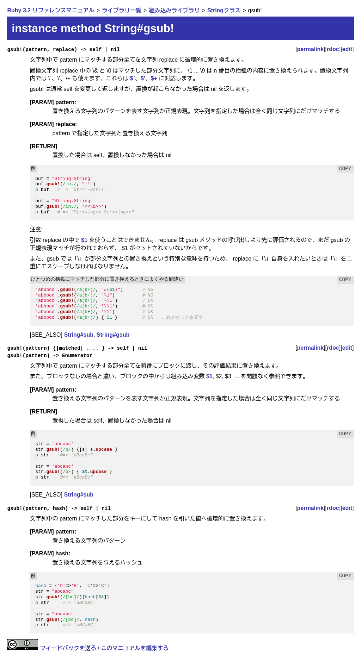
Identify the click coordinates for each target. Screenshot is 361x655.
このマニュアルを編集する (135, 648)
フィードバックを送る (68, 648)
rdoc (333, 49)
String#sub (78, 335)
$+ (154, 78)
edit (347, 49)
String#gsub (113, 335)
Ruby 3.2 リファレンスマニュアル (50, 10)
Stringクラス (223, 10)
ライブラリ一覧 (121, 10)
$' (143, 78)
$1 (84, 240)
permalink (310, 49)
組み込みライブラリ (174, 10)
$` (132, 78)
